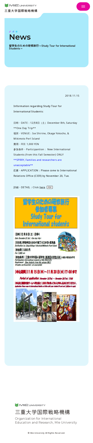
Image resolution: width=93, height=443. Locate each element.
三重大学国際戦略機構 (21, 10)
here (42, 187)
